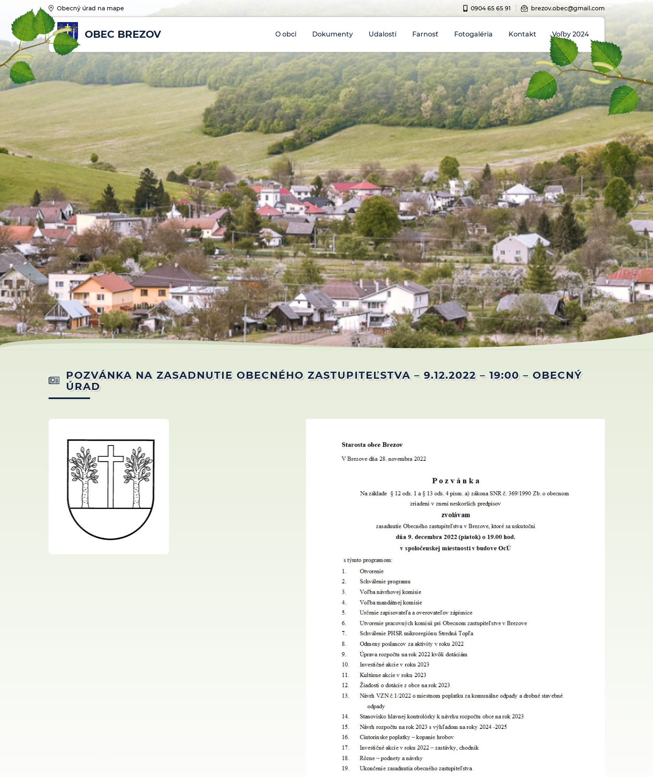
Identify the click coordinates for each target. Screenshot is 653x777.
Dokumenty (332, 34)
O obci (285, 34)
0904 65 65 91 (487, 8)
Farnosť (425, 34)
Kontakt (522, 34)
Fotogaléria (473, 34)
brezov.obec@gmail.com (563, 8)
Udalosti (382, 34)
